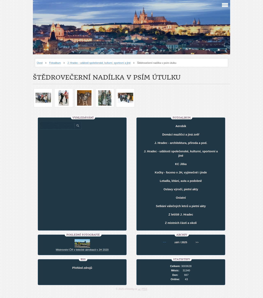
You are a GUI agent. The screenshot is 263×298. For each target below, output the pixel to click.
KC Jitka (181, 164)
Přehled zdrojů (82, 267)
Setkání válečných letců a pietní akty (181, 206)
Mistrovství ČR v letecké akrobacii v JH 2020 (82, 249)
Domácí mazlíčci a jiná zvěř (181, 134)
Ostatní (181, 197)
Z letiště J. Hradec (180, 214)
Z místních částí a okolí (181, 223)
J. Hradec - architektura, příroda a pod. (181, 143)
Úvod (40, 63)
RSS (144, 289)
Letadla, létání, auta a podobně (181, 181)
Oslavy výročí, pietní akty (181, 189)
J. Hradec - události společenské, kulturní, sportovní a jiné (99, 63)
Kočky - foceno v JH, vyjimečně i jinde (181, 172)
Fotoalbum (55, 63)
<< (164, 242)
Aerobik (180, 126)
